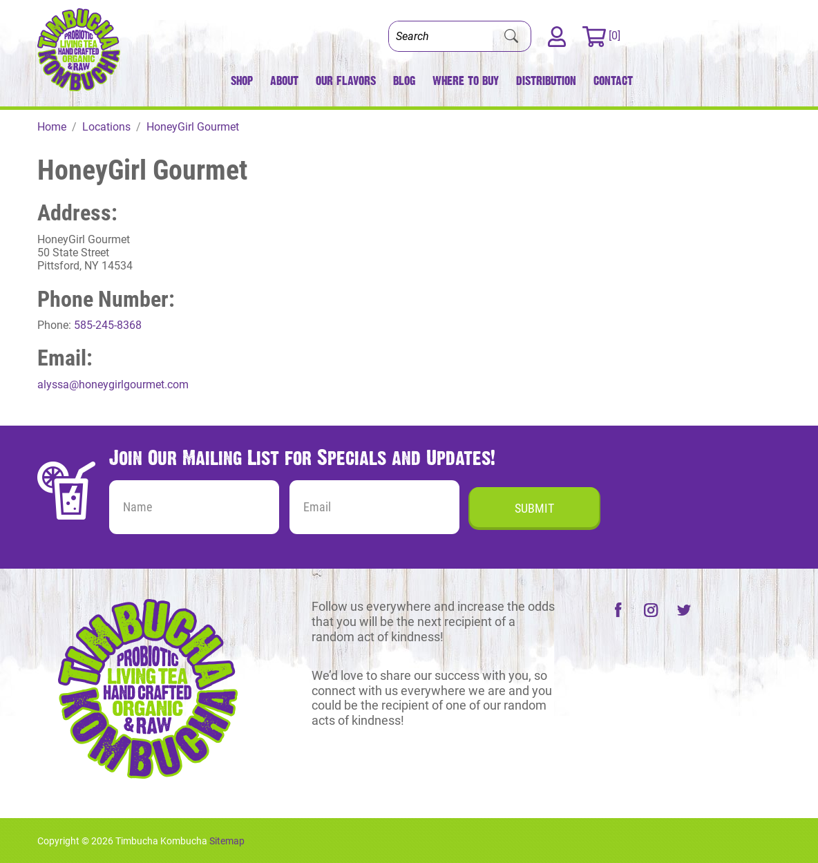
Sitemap (227, 840)
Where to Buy (465, 80)
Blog (404, 80)
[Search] (441, 36)
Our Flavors (346, 80)
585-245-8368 (108, 325)
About (284, 80)
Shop (242, 80)
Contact (613, 80)
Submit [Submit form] (534, 508)
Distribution (546, 80)
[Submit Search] (511, 37)
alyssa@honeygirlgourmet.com (113, 384)
